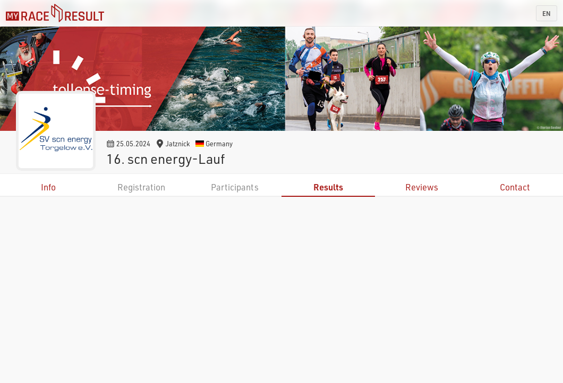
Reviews (421, 187)
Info (48, 187)
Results (328, 187)
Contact (515, 187)
